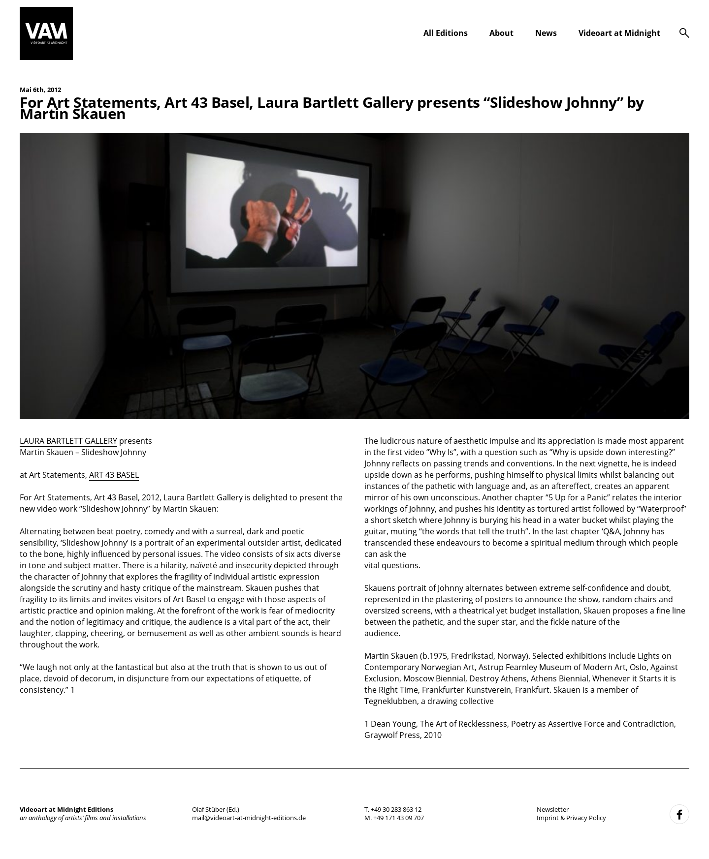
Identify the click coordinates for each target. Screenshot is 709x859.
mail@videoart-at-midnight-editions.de (249, 817)
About (501, 33)
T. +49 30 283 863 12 (392, 809)
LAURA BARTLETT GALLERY (68, 440)
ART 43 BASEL (114, 474)
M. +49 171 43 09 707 (394, 817)
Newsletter (553, 809)
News (546, 33)
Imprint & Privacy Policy (571, 817)
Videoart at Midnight (619, 33)
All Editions (445, 33)
